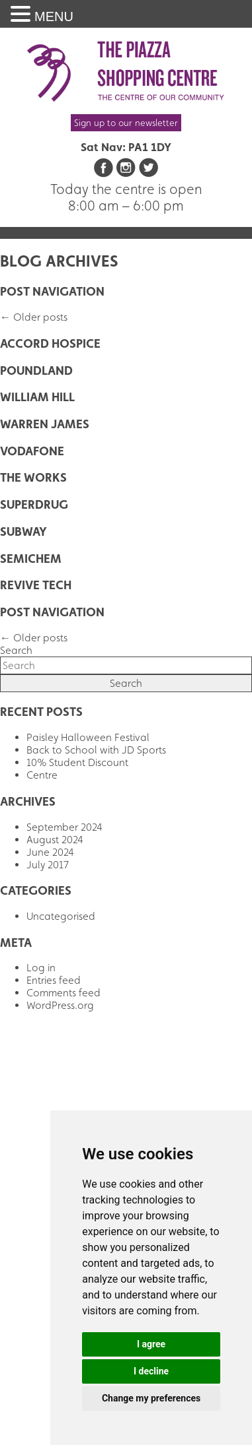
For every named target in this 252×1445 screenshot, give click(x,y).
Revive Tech (35, 584)
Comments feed (63, 992)
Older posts (33, 317)
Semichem (31, 558)
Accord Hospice (50, 343)
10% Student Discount (77, 762)
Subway (23, 531)
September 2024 (64, 827)
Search (16, 650)
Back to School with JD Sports (96, 750)
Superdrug (34, 504)
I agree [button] (151, 1344)
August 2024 (54, 839)
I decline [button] (151, 1371)
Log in (41, 967)
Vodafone (32, 450)
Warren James (44, 423)
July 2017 (47, 864)
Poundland (36, 370)
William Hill (37, 396)
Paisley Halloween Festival (87, 737)
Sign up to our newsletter (126, 122)
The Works (33, 477)
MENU (53, 16)
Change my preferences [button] (151, 1398)
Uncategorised (60, 916)
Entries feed (53, 980)
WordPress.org (60, 1005)
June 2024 (50, 852)
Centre (42, 775)
